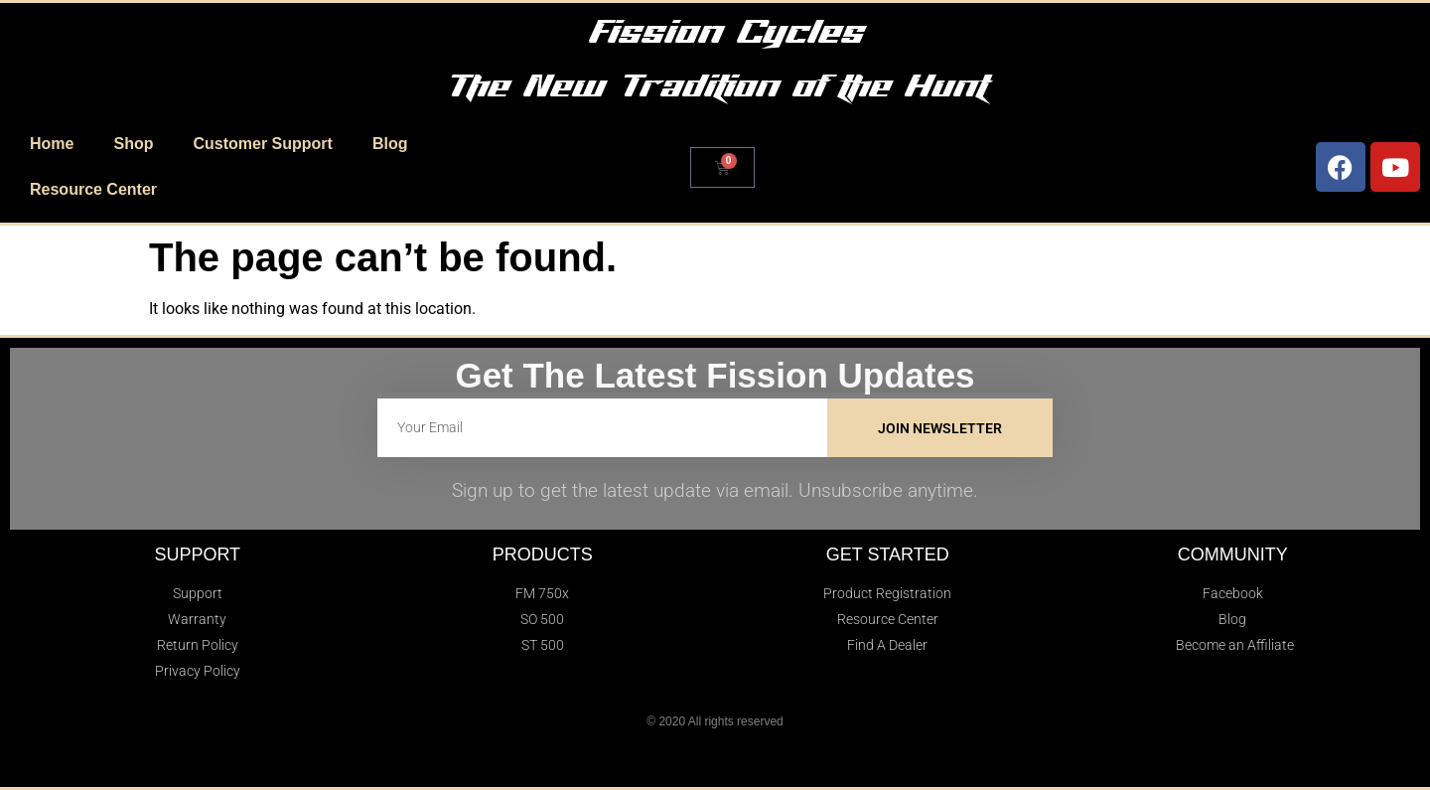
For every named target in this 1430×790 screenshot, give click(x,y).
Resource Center (93, 189)
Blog (390, 143)
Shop (133, 143)
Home (51, 143)
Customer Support (262, 143)
